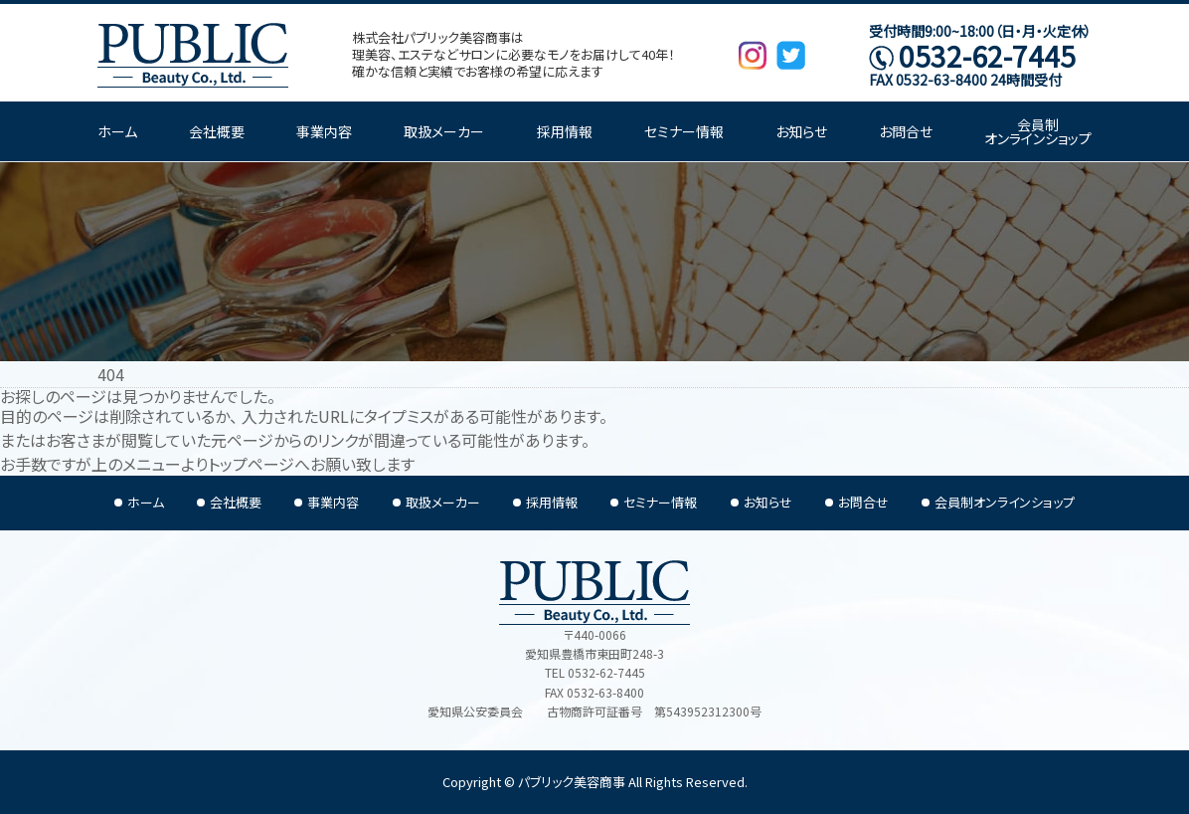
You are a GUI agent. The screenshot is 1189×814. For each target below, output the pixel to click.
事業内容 (324, 131)
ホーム (117, 131)
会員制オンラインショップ (1038, 131)
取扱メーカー (444, 131)
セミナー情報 (684, 131)
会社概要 (217, 131)
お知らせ (801, 131)
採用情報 (565, 131)
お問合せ (906, 131)
